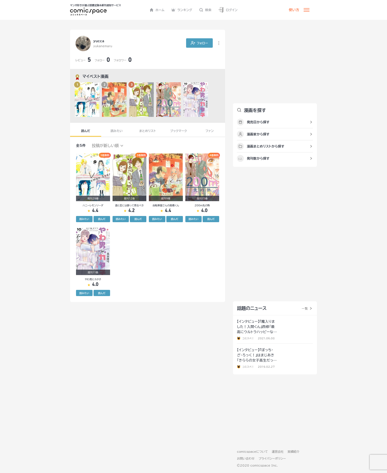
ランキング (181, 10)
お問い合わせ (245, 458)
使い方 (294, 10)
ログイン (227, 10)
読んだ (85, 130)
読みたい (117, 130)
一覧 (305, 308)
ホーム (157, 10)
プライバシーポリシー (272, 458)
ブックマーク (178, 130)
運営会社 (278, 451)
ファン (209, 130)
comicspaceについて (252, 451)
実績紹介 (293, 451)
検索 (205, 10)
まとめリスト (147, 130)
